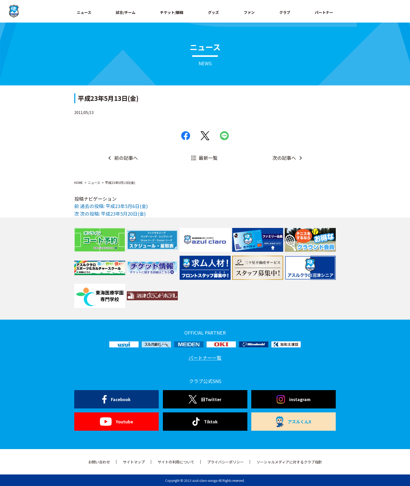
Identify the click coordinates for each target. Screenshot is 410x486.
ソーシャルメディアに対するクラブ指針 (289, 462)
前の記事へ (126, 157)
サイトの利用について (176, 462)
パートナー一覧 (205, 357)
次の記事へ (284, 157)
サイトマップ (134, 462)
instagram (294, 399)
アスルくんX (293, 421)
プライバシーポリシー (225, 462)
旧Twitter (205, 399)
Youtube (116, 421)
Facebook (116, 399)
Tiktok (205, 421)
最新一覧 (208, 157)
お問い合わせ (99, 462)
